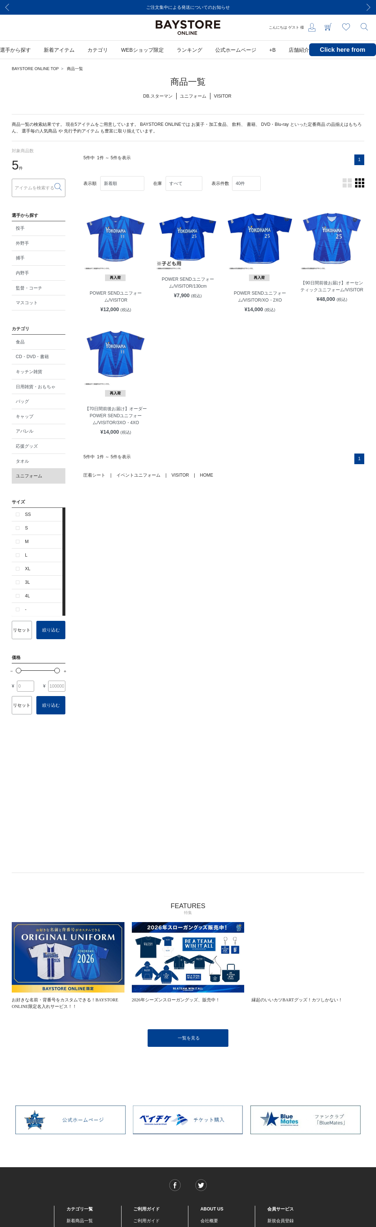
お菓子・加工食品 (209, 124)
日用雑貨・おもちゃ (35, 386)
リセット (21, 630)
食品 (20, 342)
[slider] (18, 670)
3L (27, 582)
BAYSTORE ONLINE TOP (35, 68)
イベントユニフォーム (138, 475)
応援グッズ (27, 446)
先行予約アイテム (81, 131)
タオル (22, 461)
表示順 (90, 183)
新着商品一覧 (79, 1220)
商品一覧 (75, 68)
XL (27, 568)
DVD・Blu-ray (275, 124)
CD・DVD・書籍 (32, 356)
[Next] (368, 7)
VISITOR (180, 475)
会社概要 (209, 1220)
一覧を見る (189, 1038)
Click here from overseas (342, 55)
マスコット (27, 302)
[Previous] (7, 7)
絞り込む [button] (51, 630)
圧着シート (94, 475)
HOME (206, 475)
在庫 (157, 183)
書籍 (251, 124)
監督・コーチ (29, 288)
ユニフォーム (29, 475)
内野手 (22, 273)
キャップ (24, 416)
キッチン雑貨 (29, 371)
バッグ (22, 401)
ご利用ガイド (146, 1220)
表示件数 (220, 183)
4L (27, 595)
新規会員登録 (280, 1220)
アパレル (24, 431)
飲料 (236, 124)
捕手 (20, 258)
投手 (20, 228)
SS (28, 514)
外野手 (22, 243)
